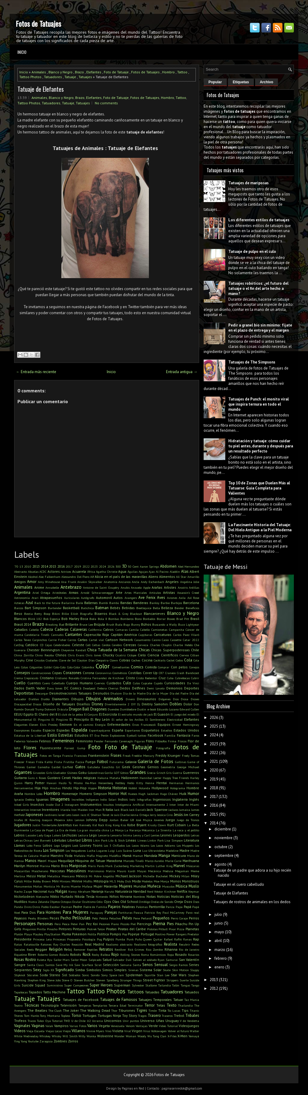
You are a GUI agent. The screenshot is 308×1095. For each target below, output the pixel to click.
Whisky (56, 1036)
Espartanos (132, 730)
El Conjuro (91, 714)
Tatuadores (53, 77)
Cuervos (99, 683)
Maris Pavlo (96, 866)
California (95, 629)
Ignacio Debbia (24, 799)
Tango (195, 985)
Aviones (172, 598)
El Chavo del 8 (46, 714)
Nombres (139, 896)
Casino (156, 640)
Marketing (137, 866)
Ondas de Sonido (162, 902)
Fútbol (102, 761)
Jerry (153, 815)
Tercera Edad (117, 1005)
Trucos (32, 1021)
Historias (119, 787)
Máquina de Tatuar (90, 860)
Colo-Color (73, 667)
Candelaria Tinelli (37, 635)
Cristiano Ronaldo (67, 678)
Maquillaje (66, 860)
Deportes (191, 688)
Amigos (20, 581)
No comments (106, 103)
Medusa (168, 871)
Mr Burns (62, 886)
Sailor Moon (79, 960)
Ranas (187, 939)
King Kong (112, 825)
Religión (56, 949)
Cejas (48, 645)
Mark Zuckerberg (117, 866)
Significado (64, 969)
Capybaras (145, 635)
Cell (88, 645)
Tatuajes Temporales (155, 999)
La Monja (117, 830)
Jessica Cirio (165, 815)
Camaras (122, 629)
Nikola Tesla (84, 896)
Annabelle (52, 587)
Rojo (115, 954)
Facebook (155, 735)
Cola (188, 660)
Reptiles (92, 949)
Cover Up (150, 672)
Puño (138, 939)
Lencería (103, 835)
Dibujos (77, 699)
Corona (88, 672)
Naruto (109, 891)
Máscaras (192, 866)
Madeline (172, 850)
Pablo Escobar (50, 907)
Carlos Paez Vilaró (186, 635)
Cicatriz (121, 655)
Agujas (143, 571)
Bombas (113, 619)
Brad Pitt (182, 619)
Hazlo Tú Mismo (71, 783)
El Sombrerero (155, 719)
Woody (141, 1036)
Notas (151, 896)
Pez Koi (92, 924)
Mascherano (40, 871)
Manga (164, 855)
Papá (187, 906)
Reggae (41, 949)
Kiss (123, 825)
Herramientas (23, 788)
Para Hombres (49, 912)
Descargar (41, 693)
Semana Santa (130, 965)
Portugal (147, 934)
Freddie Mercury (143, 755)
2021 (214, 761)
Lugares (101, 850)
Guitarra (20, 777)
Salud (107, 959)
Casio (165, 640)
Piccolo (124, 924)
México (82, 876)
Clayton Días (85, 660)
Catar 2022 (191, 640)
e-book (151, 709)
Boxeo (171, 619)
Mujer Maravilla (106, 886)
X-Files (172, 1036)
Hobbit (132, 788)
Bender (179, 608)
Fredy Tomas (190, 755)
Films (150, 741)
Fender (98, 741)
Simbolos (93, 970)
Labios (19, 835)
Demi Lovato (156, 688)
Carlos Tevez (22, 640)
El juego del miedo (183, 714)
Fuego (90, 761)
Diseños (83, 704)
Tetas (160, 1005)
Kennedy (85, 825)
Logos (66, 845)
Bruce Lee (86, 624)
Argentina (22, 592)
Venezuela (118, 1026)
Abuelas (33, 571)
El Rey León (100, 719)
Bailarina (68, 603)
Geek (126, 767)
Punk (130, 939)
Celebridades (62, 645)
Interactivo (21, 810)
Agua (122, 571)
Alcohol (33, 577)
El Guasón (162, 714)
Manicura (178, 855)
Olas (115, 901)
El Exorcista (108, 714)
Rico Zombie (154, 949)
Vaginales (22, 1025)
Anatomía (110, 582)
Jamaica (184, 810)
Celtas (96, 645)
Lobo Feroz (34, 845)
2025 (214, 726)
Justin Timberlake (44, 825)
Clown (114, 660)
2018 (214, 787)
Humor (193, 793)
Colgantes (35, 667)
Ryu (49, 960)
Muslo (194, 886)
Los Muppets (185, 845)
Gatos (80, 766)
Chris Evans (76, 655)
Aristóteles (59, 592)
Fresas (30, 762)
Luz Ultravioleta (153, 850)
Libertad (74, 840)
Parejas (111, 912)
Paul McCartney (173, 912)
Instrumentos (91, 804)
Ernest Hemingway (185, 724)
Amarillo (193, 577)
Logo (57, 845)
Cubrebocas (182, 678)
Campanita (176, 629)
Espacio (49, 730)
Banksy (154, 603)
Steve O (67, 980)
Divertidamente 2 (117, 704)
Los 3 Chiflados (114, 845)
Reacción (77, 944)
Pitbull (163, 929)
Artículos (155, 592)
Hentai (161, 783)
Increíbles (78, 799)
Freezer (19, 762)
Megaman (182, 871)
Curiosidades (174, 683)
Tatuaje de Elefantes (40, 89)
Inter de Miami (188, 804)
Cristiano (47, 678)
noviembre (223, 837)
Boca (84, 618)
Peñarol (146, 918)
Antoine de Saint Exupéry (101, 587)
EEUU (18, 714)
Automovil (104, 597)
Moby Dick (124, 881)
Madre (184, 850)
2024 (102, 566)
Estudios (81, 735)
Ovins (28, 907)
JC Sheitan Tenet (98, 815)
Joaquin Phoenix (53, 820)
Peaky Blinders (38, 918)
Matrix (110, 871)
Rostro (30, 959)
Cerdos (106, 645)
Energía (100, 724)
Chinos (60, 655)
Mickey (174, 876)
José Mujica (144, 820)
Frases (116, 755)
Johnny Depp (97, 819)
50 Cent (133, 566)
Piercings (144, 924)
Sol (64, 975)
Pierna (159, 923)
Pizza (180, 929)
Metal (41, 876)
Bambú (114, 603)
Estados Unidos (186, 730)
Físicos (182, 741)
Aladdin (175, 571)
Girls (49, 773)
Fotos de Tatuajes (38, 23)
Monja (164, 881)
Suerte (184, 980)
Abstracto (20, 571)
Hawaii (52, 783)
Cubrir (195, 678)
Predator (193, 934)
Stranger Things (131, 980)
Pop (124, 934)
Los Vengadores (76, 850)
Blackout (136, 614)
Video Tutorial (168, 1026)
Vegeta (104, 1025)
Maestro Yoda (61, 855)
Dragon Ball (79, 709)
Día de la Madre (134, 693)
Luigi (111, 850)
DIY (133, 704)
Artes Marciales (136, 592)
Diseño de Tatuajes (59, 704)
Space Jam (116, 975)
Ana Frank (68, 582)
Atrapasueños (51, 597)
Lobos (47, 845)
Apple (146, 587)
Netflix (182, 891)
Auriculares (71, 598)
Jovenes (159, 820)
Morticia (49, 886)
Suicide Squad (33, 985)
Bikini (56, 614)
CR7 (161, 673)
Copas (57, 672)
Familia (170, 735)
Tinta (162, 1010)
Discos (37, 704)
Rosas (19, 959)
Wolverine (105, 1036)
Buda (118, 624)
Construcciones (41, 673)
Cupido (158, 683)
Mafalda (79, 856)
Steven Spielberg (107, 980)
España (117, 730)
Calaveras (78, 629)
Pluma (66, 934)
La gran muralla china (93, 830)
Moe (156, 881)
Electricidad (175, 719)
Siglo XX (48, 970)
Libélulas (59, 840)
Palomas (142, 907)
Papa (179, 907)
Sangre (20, 964)
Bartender (55, 608)
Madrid (44, 856)
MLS (112, 881)
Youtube (33, 1041)
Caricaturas (162, 634)
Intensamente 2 (157, 804)
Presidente (23, 939)
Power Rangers (176, 934)
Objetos (55, 902)
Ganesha (44, 767)
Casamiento (142, 640)
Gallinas (180, 762)
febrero (220, 958)
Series (194, 964)
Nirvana (126, 896)
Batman (102, 607)
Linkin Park (155, 840)
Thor (114, 1010)
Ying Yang (20, 1041)
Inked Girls (21, 804)
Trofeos (20, 1020)
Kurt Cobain (176, 825)
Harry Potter (35, 783)
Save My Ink (64, 965)
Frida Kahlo (44, 762)
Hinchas (55, 788)
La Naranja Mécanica (140, 830)
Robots (75, 954)
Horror (113, 793)
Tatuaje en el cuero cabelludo (238, 884)
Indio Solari (108, 799)
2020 (214, 770)
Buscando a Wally (164, 624)
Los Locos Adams (137, 845)
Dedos (125, 688)
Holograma (177, 788)
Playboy (38, 934)
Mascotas (57, 871)
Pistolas (152, 929)
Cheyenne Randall (73, 650)
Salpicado (94, 960)
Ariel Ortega (41, 592)
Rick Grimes (136, 949)
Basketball (71, 608)
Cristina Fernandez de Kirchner (102, 678)
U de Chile (78, 1021)
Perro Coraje (179, 918)
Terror (149, 1005)
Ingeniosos (162, 799)
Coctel (170, 660)
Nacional (40, 891)
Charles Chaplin (161, 645)
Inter (172, 804)
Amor (31, 581)
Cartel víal (96, 640)
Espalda (79, 730)
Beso (18, 613)
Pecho (65, 918)
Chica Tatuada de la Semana (112, 649)
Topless (65, 1016)
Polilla (92, 934)
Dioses (195, 699)
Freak (127, 755)
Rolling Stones (130, 954)
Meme (195, 871)
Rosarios (193, 954)
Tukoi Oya (44, 1021)
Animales (39, 72)
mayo (219, 931)
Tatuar (178, 999)
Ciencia (153, 655)
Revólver (120, 949)
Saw (77, 965)
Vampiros (61, 1025)
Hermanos (192, 783)
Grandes (138, 772)
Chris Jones (93, 655)
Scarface (87, 965)
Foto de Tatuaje (116, 72)
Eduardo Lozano (168, 709)
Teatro (18, 1005)
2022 (86, 566)
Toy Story (129, 1015)
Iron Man (95, 810)
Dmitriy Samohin (155, 704)
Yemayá (194, 1036)
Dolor (187, 704)
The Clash (55, 1010)
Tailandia (164, 985)
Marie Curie (173, 861)
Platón (18, 934)
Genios (153, 767)
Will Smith (70, 1036)
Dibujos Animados (104, 698)
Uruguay (172, 1020)
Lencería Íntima (121, 835)
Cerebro (117, 645)
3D (124, 566)
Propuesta (74, 939)
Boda (92, 619)
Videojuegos (189, 1025)
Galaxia (131, 761)
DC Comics (73, 688)
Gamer (31, 767)
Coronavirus (103, 673)
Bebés (115, 608)
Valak (49, 1026)
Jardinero (51, 815)
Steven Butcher (84, 980)
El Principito (79, 719)
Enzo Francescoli (144, 724)
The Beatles (37, 1010)
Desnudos (101, 693)
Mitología (101, 881)
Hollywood (160, 788)
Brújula (99, 624)
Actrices (66, 571)
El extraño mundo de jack (135, 714)
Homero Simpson (93, 793)
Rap (196, 939)
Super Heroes (101, 985)
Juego (170, 819)
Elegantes (20, 724)
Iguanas (42, 799)
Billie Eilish (70, 614)
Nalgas (61, 891)
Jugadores (22, 824)
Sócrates (32, 975)
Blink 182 (35, 619)
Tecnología (50, 1005)
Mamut (138, 856)
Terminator (135, 1005)
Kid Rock (98, 825)
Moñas (37, 886)
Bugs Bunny (131, 624)
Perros (194, 918)
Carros (72, 640)
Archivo (266, 82)
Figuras (139, 741)
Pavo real (192, 912)
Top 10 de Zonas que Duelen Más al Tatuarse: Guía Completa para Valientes (259, 488)
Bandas (126, 602)
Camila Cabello (139, 629)
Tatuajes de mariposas (248, 183)
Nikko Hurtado (61, 896)
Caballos (21, 629)
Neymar (193, 891)
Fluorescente (50, 748)
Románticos (158, 954)
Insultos (108, 804)
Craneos (170, 673)
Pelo (95, 918)
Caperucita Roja (96, 634)
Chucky (108, 655)
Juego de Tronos (188, 820)
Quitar (157, 939)
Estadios (166, 730)
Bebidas (128, 608)
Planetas (192, 929)
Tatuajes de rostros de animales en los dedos (252, 901)
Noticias (163, 896)
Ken (75, 825)
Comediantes (120, 667)
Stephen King (36, 980)
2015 (52, 566)
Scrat (98, 965)
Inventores (50, 809)
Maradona (114, 860)
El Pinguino (41, 719)
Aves (161, 597)
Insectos (37, 804)
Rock (87, 954)
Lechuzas (69, 835)
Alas (185, 571)
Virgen (137, 1031)
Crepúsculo (31, 678)
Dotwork (50, 709)
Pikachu (181, 924)
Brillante (72, 624)
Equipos (164, 724)
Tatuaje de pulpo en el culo (252, 251)
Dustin (141, 709)
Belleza (167, 608)
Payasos (20, 918)
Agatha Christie (106, 571)
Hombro (168, 72)
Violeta (117, 1031)
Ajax (152, 571)
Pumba (120, 939)
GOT (116, 773)
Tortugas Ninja (109, 1015)
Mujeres (125, 886)
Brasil (194, 618)
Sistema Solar (151, 970)
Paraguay (96, 912)
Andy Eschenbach (152, 582)
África (91, 571)
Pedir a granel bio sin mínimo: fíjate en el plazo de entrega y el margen (260, 328)
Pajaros (114, 906)
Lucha (91, 850)
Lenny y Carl (141, 835)
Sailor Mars (62, 960)
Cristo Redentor (146, 678)
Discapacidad (23, 704)
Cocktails (159, 660)
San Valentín (189, 959)
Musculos (168, 886)
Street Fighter (154, 980)
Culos (136, 683)
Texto (172, 1005)
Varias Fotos (77, 1026)
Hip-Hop (80, 788)
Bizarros (100, 613)
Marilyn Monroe (26, 865)
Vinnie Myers (95, 1031)
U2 (89, 1021)
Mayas (141, 871)
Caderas (62, 629)
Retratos (106, 949)
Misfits (87, 881)
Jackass (173, 810)
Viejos (67, 1031)
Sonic (85, 975)
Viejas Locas (54, 1031)
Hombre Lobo (33, 794)
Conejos (194, 667)
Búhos (146, 624)
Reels (30, 949)
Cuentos (34, 683)
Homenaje (70, 793)
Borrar (161, 619)
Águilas (132, 571)
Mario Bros (59, 865)
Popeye (134, 934)
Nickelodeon (24, 896)
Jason (75, 815)
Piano (115, 924)
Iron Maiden (79, 810)
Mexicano (68, 876)
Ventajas (141, 1026)
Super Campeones (76, 985)
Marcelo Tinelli (133, 861)
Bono (138, 619)
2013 (36, 566)
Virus (146, 1031)
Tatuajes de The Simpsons (251, 362)
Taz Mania (191, 1000)
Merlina (19, 876)
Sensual (161, 964)
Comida (151, 667)
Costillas (135, 672)
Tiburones (127, 1010)
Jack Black (121, 810)
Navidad (139, 891)
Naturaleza (123, 891)
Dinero (130, 699)
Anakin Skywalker (89, 582)
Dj (138, 704)
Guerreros (191, 772)
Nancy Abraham (79, 891)
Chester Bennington (43, 650)
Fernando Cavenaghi (119, 741)
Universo (147, 1020)
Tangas (185, 985)
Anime (39, 587)
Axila (182, 598)
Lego (93, 835)
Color (103, 666)
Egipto (28, 714)
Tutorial (57, 1021)
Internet (35, 810)
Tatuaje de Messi (226, 567)
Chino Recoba (44, 655)
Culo (127, 683)
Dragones (98, 709)
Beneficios (192, 608)
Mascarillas (22, 871)
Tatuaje (70, 77)
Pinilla (41, 929)
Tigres (141, 1010)
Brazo (79, 72)
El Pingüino (59, 719)
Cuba (170, 678)
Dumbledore (128, 709)
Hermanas (176, 783)
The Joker (71, 1010)
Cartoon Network (119, 639)
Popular (215, 82)
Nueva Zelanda (38, 902)
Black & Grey (118, 614)
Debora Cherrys (107, 688)
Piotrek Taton (96, 929)
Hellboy (120, 783)
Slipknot (19, 975)
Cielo (142, 655)
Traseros (167, 1016)
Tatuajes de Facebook (81, 999)
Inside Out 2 (54, 804)
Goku (82, 772)
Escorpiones (21, 730)
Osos (188, 901)
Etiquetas (241, 82)
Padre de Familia (95, 907)
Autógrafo (87, 598)
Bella (156, 608)
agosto (220, 864)
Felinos (45, 741)
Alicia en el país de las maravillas (121, 576)
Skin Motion (180, 970)
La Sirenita (164, 830)
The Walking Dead (95, 1010)
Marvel (179, 865)
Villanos (78, 1030)
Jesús (178, 814)
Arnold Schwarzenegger (97, 592)
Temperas (85, 1005)
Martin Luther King (158, 866)
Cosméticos (119, 673)
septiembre (223, 855)
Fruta (58, 762)
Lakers (56, 835)
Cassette (175, 640)
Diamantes (60, 699)
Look (75, 845)
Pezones (104, 924)
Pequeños (161, 918)
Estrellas (65, 735)
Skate (167, 970)
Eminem (66, 724)
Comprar (163, 667)
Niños (114, 896)
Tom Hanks (31, 1016)
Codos (179, 660)
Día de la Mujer (157, 693)
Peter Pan (78, 924)
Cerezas (129, 645)
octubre (220, 846)
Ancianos (125, 582)
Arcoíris (183, 587)
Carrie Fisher (57, 640)
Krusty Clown (157, 825)
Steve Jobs (54, 980)
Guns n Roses (37, 778)
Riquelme (20, 954)
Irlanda (65, 810)
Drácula (62, 709)
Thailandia (185, 1005)
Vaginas (38, 1025)
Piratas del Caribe (132, 929)
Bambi (103, 603)
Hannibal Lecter (151, 778)
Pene (136, 918)
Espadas (63, 730)
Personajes (25, 923)
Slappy (194, 970)
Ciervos (184, 655)
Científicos (169, 655)
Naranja (97, 891)
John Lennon (76, 820)
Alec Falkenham (49, 577)
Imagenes (60, 799)
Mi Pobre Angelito (101, 876)
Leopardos (181, 835)
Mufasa (87, 886)
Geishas (138, 767)
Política (103, 934)
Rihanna (171, 949)
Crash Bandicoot (188, 673)
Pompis (115, 934)
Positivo (160, 934)
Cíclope (131, 655)
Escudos (36, 730)
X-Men (182, 1036)
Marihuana (191, 860)
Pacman (66, 907)
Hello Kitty (135, 783)
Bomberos (127, 619)
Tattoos (135, 992)
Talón (175, 985)
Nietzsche (42, 896)
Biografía (86, 614)
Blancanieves (154, 613)
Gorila (109, 773)
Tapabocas (21, 992)
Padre (77, 906)
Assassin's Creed (188, 592)
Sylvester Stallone (144, 985)
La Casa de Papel (42, 830)
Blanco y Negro (60, 72)
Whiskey (45, 1036)
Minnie (77, 881)
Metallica (53, 876)
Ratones (46, 944)
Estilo (52, 735)
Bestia (28, 614)
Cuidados (114, 683)
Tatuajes (85, 77)
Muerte (76, 886)
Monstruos (190, 881)
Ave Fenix (147, 597)
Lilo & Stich (116, 840)
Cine (29, 660)
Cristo (130, 678)
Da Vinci (193, 683)
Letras (195, 835)
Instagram (72, 804)
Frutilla (68, 762)
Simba (80, 970)
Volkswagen (159, 1031)
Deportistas (24, 693)
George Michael (188, 767)
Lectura (83, 835)
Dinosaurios (146, 699)
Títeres (18, 1016)
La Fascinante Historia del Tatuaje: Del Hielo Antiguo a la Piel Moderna (259, 527)
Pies (170, 923)
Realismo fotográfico (148, 944)
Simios (107, 970)
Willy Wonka (87, 1036)
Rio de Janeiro (189, 949)
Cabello (34, 629)
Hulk (182, 793)
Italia (109, 809)
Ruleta (41, 960)
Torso (76, 1015)
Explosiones (117, 735)
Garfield (68, 767)
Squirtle (149, 975)
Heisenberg (105, 783)
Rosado (181, 954)
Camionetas (159, 629)
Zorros (73, 1041)
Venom (130, 1026)
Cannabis (57, 635)
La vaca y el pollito (186, 830)
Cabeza (46, 629)
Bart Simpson (35, 608)
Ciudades (51, 660)
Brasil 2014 (22, 624)
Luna (137, 850)
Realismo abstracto (119, 944)
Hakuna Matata (108, 778)
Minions (65, 881)
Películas (81, 918)
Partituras (125, 912)
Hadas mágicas (84, 777)
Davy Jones (54, 688)
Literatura (191, 840)
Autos (118, 597)
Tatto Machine (54, 992)
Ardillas (194, 587)
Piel (133, 924)
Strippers (172, 980)
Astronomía (22, 598)
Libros (87, 840)
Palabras (128, 906)
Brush (110, 624)
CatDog (19, 645)
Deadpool (89, 688)
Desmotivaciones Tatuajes (70, 693)
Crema (18, 678)
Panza (170, 907)
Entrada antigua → (181, 371)
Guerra (177, 773)
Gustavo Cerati (59, 777)
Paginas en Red (133, 1088)
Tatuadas (152, 992)
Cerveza (143, 645)
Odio (100, 902)
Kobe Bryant (136, 825)
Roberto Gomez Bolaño (53, 954)
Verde (153, 1025)
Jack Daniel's (137, 810)
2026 (111, 566)
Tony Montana (50, 1016)
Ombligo (144, 902)
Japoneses (34, 814)
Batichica (87, 608)
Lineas (131, 840)
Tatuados (191, 992)
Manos (30, 860)
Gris (168, 773)
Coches (135, 660)
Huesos (132, 794)
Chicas (144, 649)
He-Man (90, 783)
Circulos (39, 660)
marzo (219, 949)
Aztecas (19, 603)
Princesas (59, 939)
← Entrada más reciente (36, 371)
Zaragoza (46, 1041)
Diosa (184, 699)
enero (219, 967)
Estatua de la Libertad (30, 735)
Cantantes (73, 634)
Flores (29, 747)
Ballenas (91, 602)
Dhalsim (116, 693)
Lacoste (31, 835)
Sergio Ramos (178, 965)
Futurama (116, 762)
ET (91, 735)
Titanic (194, 1010)
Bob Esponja (51, 619)
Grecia (151, 773)
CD (42, 645)
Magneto (102, 856)
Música (181, 886)
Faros (195, 735)
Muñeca (154, 886)
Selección (111, 964)
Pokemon (79, 934)
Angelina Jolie (189, 582)
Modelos (147, 881)
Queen (147, 939)
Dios (176, 699)
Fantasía (183, 735)
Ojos (107, 901)
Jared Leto (64, 815)
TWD (67, 1021)
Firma (172, 741)
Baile (79, 603)
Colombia (88, 667)
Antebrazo (71, 587)
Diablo (45, 699)
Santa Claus (35, 965)
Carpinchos (39, 640)
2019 (77, 566)
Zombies (60, 1041)
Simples (120, 970)
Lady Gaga (44, 835)
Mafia (91, 856)
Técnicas (31, 1005)
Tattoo (182, 72)
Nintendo (102, 896)
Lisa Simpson (174, 840)
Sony (104, 975)
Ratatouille (31, 944)
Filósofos (161, 741)
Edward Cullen (189, 709)
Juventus (65, 825)
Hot (124, 793)
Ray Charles (61, 944)
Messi (31, 876)
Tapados (35, 992)
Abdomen (168, 566)
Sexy (37, 969)
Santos (49, 965)
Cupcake (146, 683)
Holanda (144, 788)
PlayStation (52, 934)
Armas (74, 592)
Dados (19, 688)
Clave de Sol (67, 660)
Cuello (20, 683)
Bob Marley (70, 618)
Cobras (124, 660)
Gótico (124, 773)
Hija (38, 788)
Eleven (33, 724)
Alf (92, 577)
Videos (20, 1030)
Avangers (131, 598)
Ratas (18, 944)
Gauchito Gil (111, 767)
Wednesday (30, 1036)
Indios (123, 799)
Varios (92, 1025)
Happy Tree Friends (176, 778)
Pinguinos (29, 929)
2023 (94, 566)
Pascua (138, 912)
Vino (108, 1031)
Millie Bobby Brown (37, 881)
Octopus (66, 902)
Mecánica (154, 871)
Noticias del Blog (185, 896)
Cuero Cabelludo (53, 683)
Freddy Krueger (168, 755)
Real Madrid (94, 944)
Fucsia (79, 762)
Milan (185, 876)
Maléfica (115, 856)
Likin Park (100, 840)
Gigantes (23, 772)
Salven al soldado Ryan (149, 960)
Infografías (144, 799)
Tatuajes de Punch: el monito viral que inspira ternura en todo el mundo (258, 404)
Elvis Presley (49, 724)
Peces (54, 918)
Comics (137, 667)
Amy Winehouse (49, 582)
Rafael (168, 939)
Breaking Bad (54, 624)
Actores (54, 571)
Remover (79, 949)
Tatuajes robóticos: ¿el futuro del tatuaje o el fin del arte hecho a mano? (258, 288)
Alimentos (167, 576)
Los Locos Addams (163, 845)
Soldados (74, 975)
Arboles (170, 587)
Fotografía (163, 748)
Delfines (138, 688)
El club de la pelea (70, 714)
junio (218, 923)
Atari (35, 598)
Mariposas (78, 865)
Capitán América (124, 634)
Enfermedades (119, 724)
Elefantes (93, 72)
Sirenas (133, 970)
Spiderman (134, 975)
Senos (147, 964)
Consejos (22, 672)
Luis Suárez (124, 850)
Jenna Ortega (140, 815)
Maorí (42, 860)
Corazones (72, 672)
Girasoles (39, 773)
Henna (149, 783)
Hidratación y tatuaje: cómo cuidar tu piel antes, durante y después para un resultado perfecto (260, 446)
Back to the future (47, 603)
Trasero (154, 1015)
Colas (24, 667)
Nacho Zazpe (23, 891)
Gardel (56, 767)
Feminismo (84, 741)
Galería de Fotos (155, 761)
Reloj (68, 949)
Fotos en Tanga (50, 755)
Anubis (125, 587)
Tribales (192, 1015)
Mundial (140, 886)
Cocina (147, 660)
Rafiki (178, 939)
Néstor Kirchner (165, 891)
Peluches (115, 918)
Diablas (34, 699)
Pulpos (108, 939)
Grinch (161, 773)
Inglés (194, 799)
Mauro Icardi (126, 871)
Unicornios (113, 1020)
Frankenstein (98, 755)
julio (218, 914)
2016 (61, 566)
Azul (29, 602)
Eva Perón (101, 735)
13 (21, 566)
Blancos (20, 618)
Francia (67, 755)
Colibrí (48, 667)
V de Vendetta (189, 1021)
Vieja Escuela (35, 1031)
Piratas (111, 929)
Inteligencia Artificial (129, 804)
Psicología (88, 939)
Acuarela (79, 571)
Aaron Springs (149, 566)
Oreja (178, 901)
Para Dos (28, 912)
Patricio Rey (152, 912)
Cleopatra (102, 660)
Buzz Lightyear (188, 624)
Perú (57, 924)
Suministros (55, 985)
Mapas (52, 861)
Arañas (157, 587)
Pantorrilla (157, 906)
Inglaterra (180, 799)
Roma (145, 954)
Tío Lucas (174, 1010)
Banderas (140, 602)
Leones (166, 835)
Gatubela (94, 767)
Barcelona (191, 602)
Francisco (80, 755)
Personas (45, 923)
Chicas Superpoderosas (170, 650)
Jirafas (18, 820)
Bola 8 (102, 619)
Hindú (67, 788)
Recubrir (184, 944)
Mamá (126, 855)
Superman (122, 985)
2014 (44, 566)
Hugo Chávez (169, 794)
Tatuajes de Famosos (118, 999)
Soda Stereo (50, 975)
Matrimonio (96, 871)
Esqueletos (150, 730)
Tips (185, 1010)
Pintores (65, 929)
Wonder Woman (125, 1036)
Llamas (19, 845)
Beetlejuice (143, 608)
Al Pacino (162, 571)
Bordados (149, 619)
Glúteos (72, 773)
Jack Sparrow (157, 809)
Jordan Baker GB (122, 820)
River (32, 954)
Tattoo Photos (30, 77)
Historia (104, 787)
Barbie (165, 603)
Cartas (83, 639)
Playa (28, 934)
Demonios (174, 688)
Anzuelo (136, 587)
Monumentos (23, 886)
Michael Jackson (129, 876)
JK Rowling (32, 820)
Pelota (103, 918)
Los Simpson (53, 850)
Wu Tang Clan (156, 1036)
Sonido (95, 975)
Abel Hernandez (188, 566)
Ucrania (97, 1021)
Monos (175, 881)
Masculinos (76, 870)
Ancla (135, 582)
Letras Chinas (23, 840)
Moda (136, 881)
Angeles (172, 581)
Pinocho (52, 929)
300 (118, 566)
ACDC (42, 571)
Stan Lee (163, 975)
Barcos (18, 608)
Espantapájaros (99, 730)
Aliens (153, 576)
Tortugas (89, 1015)
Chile (195, 650)
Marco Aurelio (154, 861)
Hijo (45, 788)
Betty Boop (42, 614)
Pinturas (79, 929)
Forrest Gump (74, 748)
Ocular (76, 902)
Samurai (172, 960)
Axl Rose (193, 598)
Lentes (155, 835)
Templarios (100, 1005)
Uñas (160, 1020)
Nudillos (20, 901)
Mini (55, 881)
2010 (27, 566)
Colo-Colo (60, 667)
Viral (127, 1031)
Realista (170, 944)
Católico (31, 645)
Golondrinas (96, 773)
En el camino (83, 724)
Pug (99, 939)
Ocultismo (89, 902)
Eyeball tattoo (136, 735)
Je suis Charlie (120, 815)
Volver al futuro (178, 1031)
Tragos (142, 1016)
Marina (45, 866)
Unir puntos (131, 1021)
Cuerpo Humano (79, 683)
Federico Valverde (26, 741)
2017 (69, 566)
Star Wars (178, 975)
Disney (97, 704)
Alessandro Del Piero (75, 577)
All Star (181, 577)
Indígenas (92, 799)
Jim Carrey (191, 814)
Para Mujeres (75, 912)
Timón (153, 1010)
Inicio (21, 52)
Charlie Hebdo (182, 645)
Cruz (162, 678)
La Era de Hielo (65, 830)
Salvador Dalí (121, 960)
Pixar (172, 929)
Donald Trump (34, 709)
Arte (119, 592)
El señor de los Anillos (128, 719)
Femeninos (63, 741)
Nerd (150, 891)
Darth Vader (35, 688)
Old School (129, 901)
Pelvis (127, 918)
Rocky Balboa (101, 954)
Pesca (65, 924)
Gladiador (59, 773)
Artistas (169, 592)
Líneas (141, 840)
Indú (132, 799)
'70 (16, 566)
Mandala (150, 855)
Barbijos (176, 603)
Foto (94, 747)
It (104, 809)
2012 (214, 988)
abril (218, 940)
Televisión (68, 1005)
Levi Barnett (42, 840)
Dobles (176, 704)
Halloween (129, 777)
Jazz (83, 815)
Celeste (78, 645)
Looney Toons (91, 845)
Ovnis (36, 907)
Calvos (108, 629)
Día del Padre (179, 693)
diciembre (222, 829)
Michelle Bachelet (155, 876)
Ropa (170, 954)
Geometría (168, 767)
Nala (51, 891)
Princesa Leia (42, 939)
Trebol (179, 1015)
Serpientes (23, 970)
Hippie (92, 788)
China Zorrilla (24, 655)
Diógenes (165, 699)
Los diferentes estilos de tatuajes (258, 219)
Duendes (113, 709)
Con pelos (179, 667)
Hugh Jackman (148, 794)
